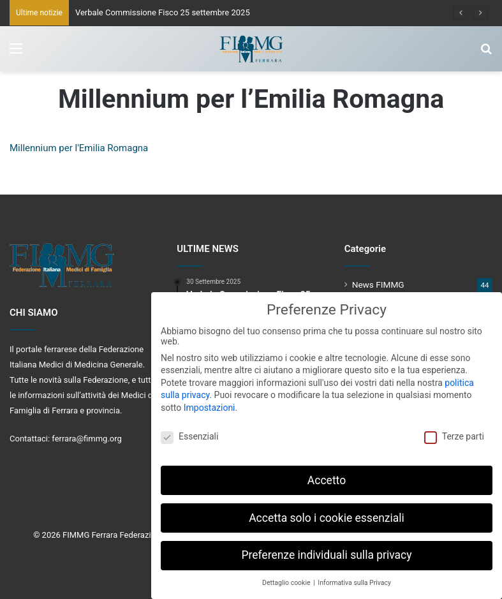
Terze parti (454, 433)
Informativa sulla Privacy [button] (354, 579)
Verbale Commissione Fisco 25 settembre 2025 (162, 12)
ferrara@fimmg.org (87, 438)
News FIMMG (378, 284)
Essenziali (189, 433)
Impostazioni (209, 404)
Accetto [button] (326, 477)
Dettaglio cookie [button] (287, 579)
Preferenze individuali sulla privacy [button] (326, 551)
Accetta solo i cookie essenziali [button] (326, 514)
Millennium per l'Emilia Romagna (79, 148)
